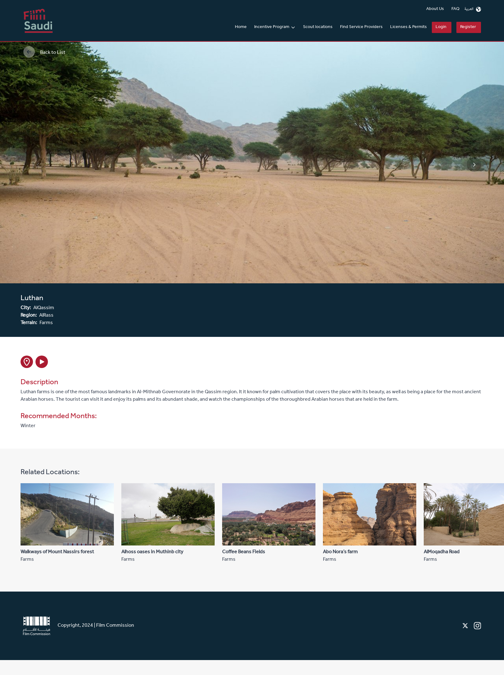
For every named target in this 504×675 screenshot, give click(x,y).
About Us (435, 9)
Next (468, 158)
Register (468, 27)
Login (441, 27)
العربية (472, 9)
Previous (32, 158)
